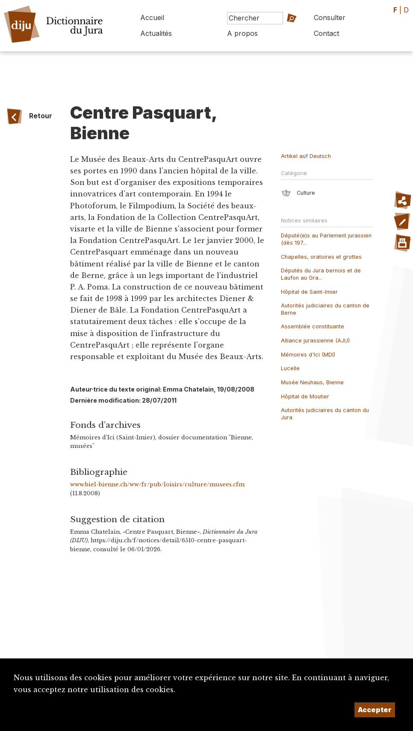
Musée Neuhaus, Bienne (312, 382)
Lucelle (290, 368)
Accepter (375, 709)
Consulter (329, 17)
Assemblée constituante (312, 326)
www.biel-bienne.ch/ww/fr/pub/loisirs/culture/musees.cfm (157, 484)
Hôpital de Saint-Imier (309, 292)
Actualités (156, 33)
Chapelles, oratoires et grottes (321, 257)
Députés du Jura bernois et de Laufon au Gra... (321, 274)
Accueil (152, 17)
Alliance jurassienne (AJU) (315, 340)
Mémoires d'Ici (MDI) (308, 354)
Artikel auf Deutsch (306, 156)
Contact (326, 33)
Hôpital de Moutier (305, 396)
